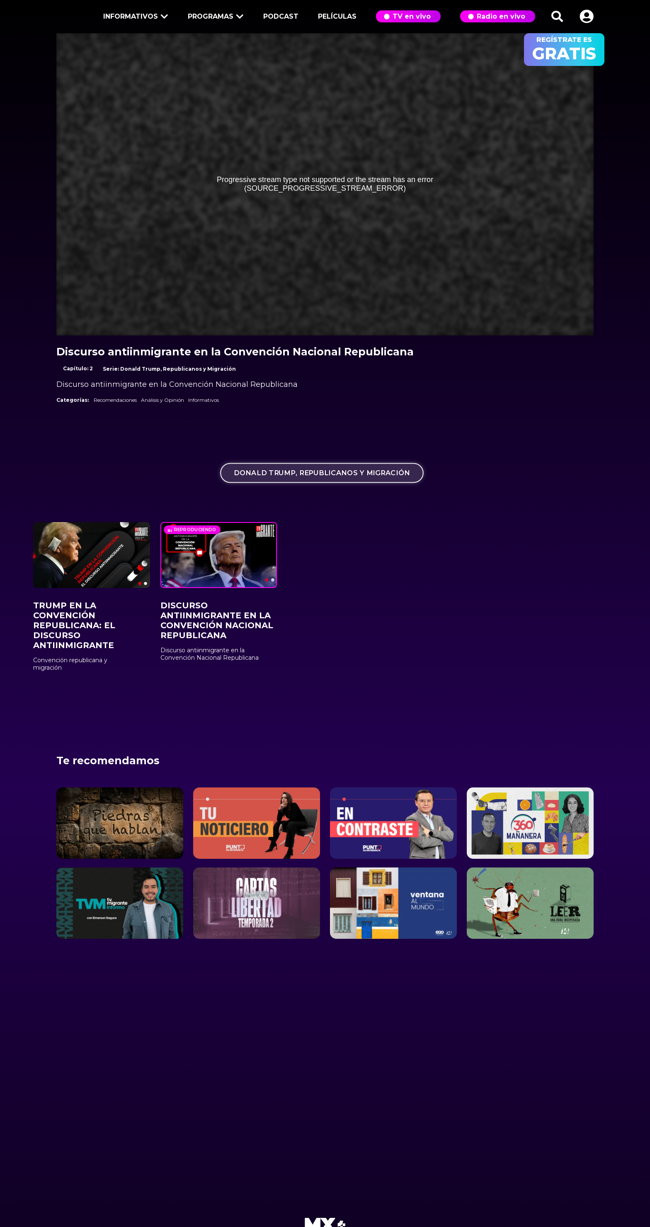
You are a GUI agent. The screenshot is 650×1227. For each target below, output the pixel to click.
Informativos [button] (134, 17)
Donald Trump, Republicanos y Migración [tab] (322, 473)
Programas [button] (214, 17)
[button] (587, 16)
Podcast (280, 16)
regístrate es (564, 49)
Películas (337, 16)
